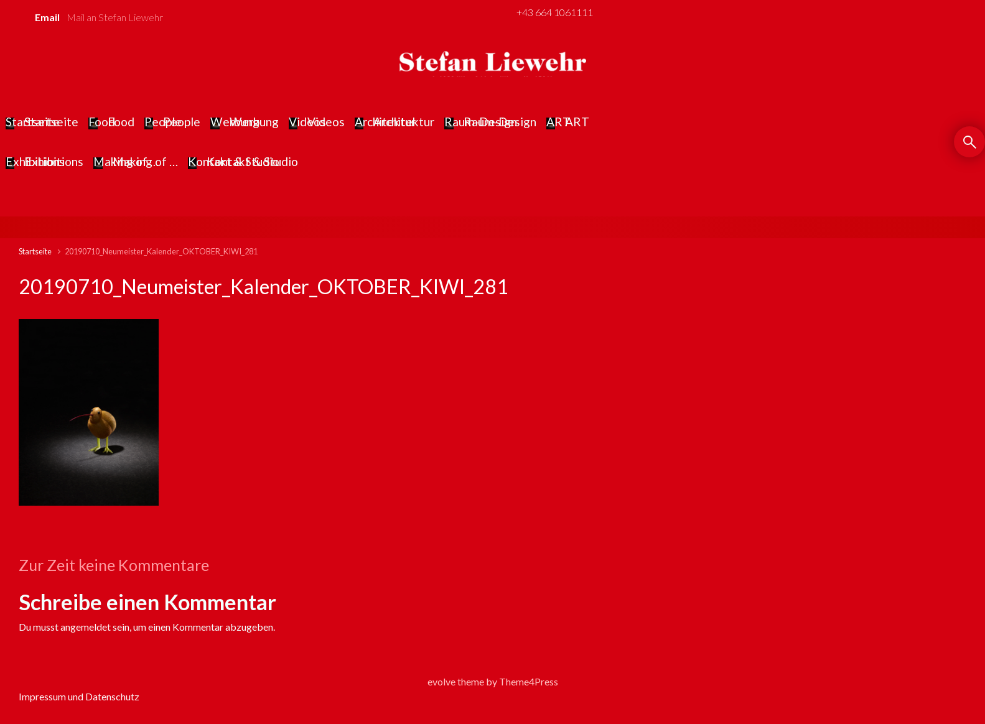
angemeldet (85, 627)
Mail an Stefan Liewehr (115, 17)
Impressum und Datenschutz (79, 696)
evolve (441, 681)
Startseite (35, 251)
